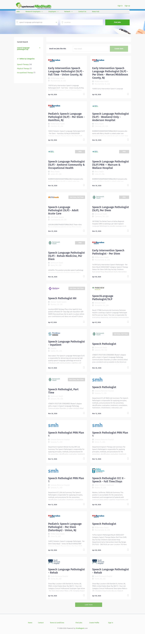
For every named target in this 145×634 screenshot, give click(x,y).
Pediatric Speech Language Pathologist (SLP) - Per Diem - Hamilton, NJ (66, 117)
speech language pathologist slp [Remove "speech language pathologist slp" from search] (23, 48)
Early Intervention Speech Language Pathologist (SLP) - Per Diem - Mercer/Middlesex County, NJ (110, 73)
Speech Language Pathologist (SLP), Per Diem (110, 209)
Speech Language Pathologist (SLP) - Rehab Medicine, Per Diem (66, 256)
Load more (89, 605)
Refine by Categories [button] (27, 59)
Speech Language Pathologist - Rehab (66, 571)
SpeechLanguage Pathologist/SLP (102, 297)
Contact (41, 623)
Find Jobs (117, 22)
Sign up (127, 6)
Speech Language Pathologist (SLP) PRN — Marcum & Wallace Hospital (110, 165)
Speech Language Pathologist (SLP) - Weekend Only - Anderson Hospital (110, 117)
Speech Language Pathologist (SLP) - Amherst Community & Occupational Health (66, 165)
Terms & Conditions (57, 623)
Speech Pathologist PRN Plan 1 (66, 434)
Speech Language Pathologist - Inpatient (66, 343)
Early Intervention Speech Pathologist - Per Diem (108, 252)
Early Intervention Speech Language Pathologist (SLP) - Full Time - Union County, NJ (66, 71)
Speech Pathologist (104, 343)
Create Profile (94, 623)
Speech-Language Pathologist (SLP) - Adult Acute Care (63, 210)
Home (30, 623)
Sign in (120, 6)
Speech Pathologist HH (62, 298)
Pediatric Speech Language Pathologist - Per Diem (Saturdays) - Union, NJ (65, 527)
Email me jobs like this (57, 49)
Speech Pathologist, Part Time (63, 391)
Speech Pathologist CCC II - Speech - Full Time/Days (108, 480)
